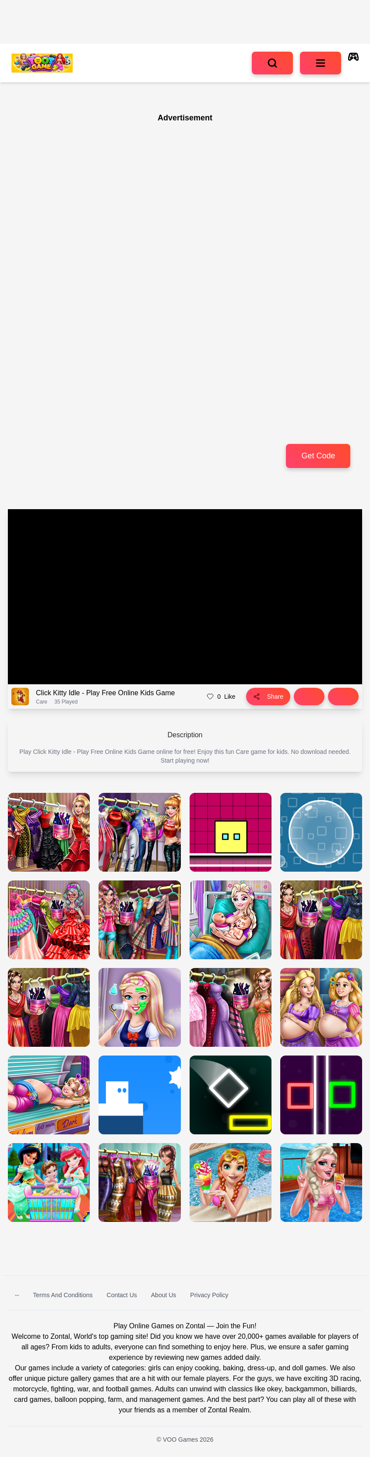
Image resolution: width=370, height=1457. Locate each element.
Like (221, 696)
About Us (163, 1295)
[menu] (320, 63)
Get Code (318, 455)
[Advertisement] (118, 178)
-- (17, 1295)
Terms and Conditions (62, 1295)
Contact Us (122, 1295)
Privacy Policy (209, 1295)
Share (268, 696)
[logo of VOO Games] (42, 62)
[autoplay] (353, 63)
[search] (272, 63)
